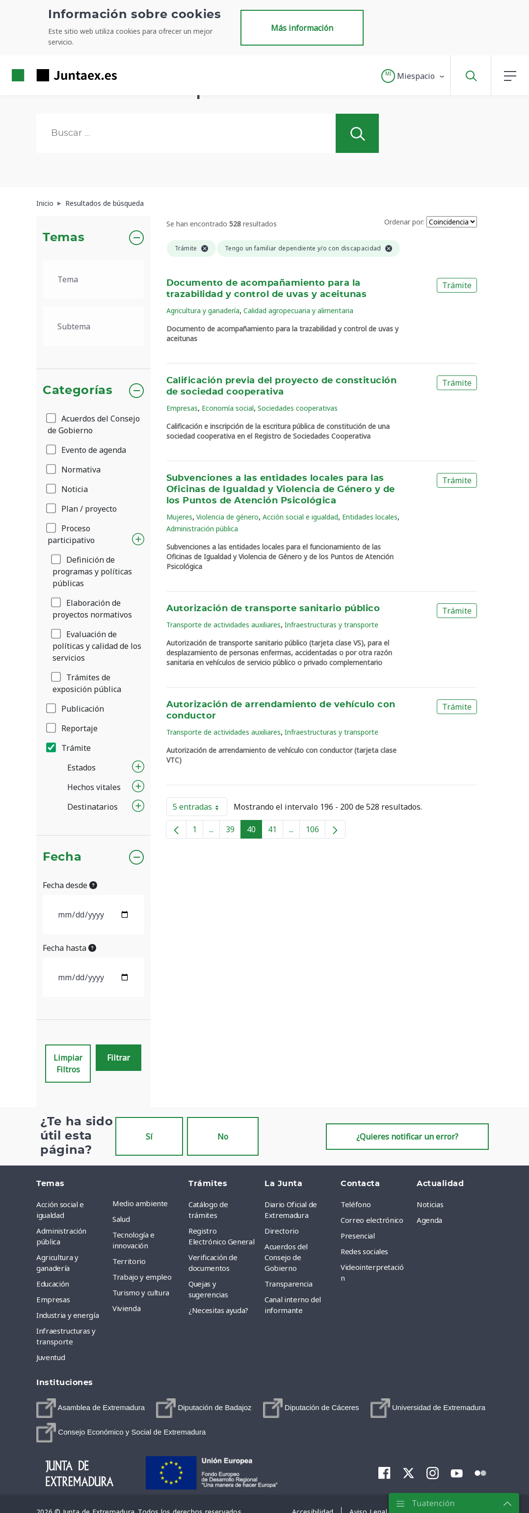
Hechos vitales (94, 787)
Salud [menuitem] (121, 1219)
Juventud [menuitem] (50, 1357)
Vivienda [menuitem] (126, 1308)
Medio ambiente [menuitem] (140, 1203)
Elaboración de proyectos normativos (92, 608)
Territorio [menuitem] (129, 1261)
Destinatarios (92, 806)
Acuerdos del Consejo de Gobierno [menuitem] (286, 1257)
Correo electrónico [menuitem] (372, 1220)
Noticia (68, 489)
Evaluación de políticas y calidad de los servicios (97, 646)
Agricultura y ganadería (202, 310)
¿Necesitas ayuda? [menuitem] (218, 1310)
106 (315, 831)
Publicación (76, 708)
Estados (81, 767)
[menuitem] (90, 1408)
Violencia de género (227, 516)
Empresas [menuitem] (53, 1299)
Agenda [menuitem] (429, 1220)
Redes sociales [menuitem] (364, 1251)
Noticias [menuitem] (430, 1204)
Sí (149, 1136)
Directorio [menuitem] (281, 1231)
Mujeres (179, 516)
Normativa (74, 469)
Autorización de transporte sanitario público (273, 608)
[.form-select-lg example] (93, 279)
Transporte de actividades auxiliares (223, 624)
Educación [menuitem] (52, 1284)
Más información (302, 28)
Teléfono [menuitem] (355, 1204)
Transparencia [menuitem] (288, 1284)
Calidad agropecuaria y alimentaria (298, 310)
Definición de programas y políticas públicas (92, 571)
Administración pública (202, 528)
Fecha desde (70, 885)
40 (254, 831)
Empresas (182, 408)
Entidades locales (369, 516)
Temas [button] (63, 238)
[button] (413, 76)
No (222, 1136)
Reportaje (73, 728)
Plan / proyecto (82, 508)
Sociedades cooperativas (298, 408)
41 (275, 831)
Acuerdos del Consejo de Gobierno (94, 424)
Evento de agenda (87, 450)
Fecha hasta (69, 948)
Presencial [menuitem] (358, 1235)
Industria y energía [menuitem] (67, 1315)
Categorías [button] (78, 391)
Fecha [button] (62, 857)
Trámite (69, 748)
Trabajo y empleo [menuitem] (141, 1277)
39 (233, 831)
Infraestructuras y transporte (331, 624)
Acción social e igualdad (300, 516)
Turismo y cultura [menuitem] (140, 1292)
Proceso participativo (71, 534)
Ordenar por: (404, 221)
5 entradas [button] (200, 808)
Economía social (228, 408)
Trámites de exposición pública (87, 683)
